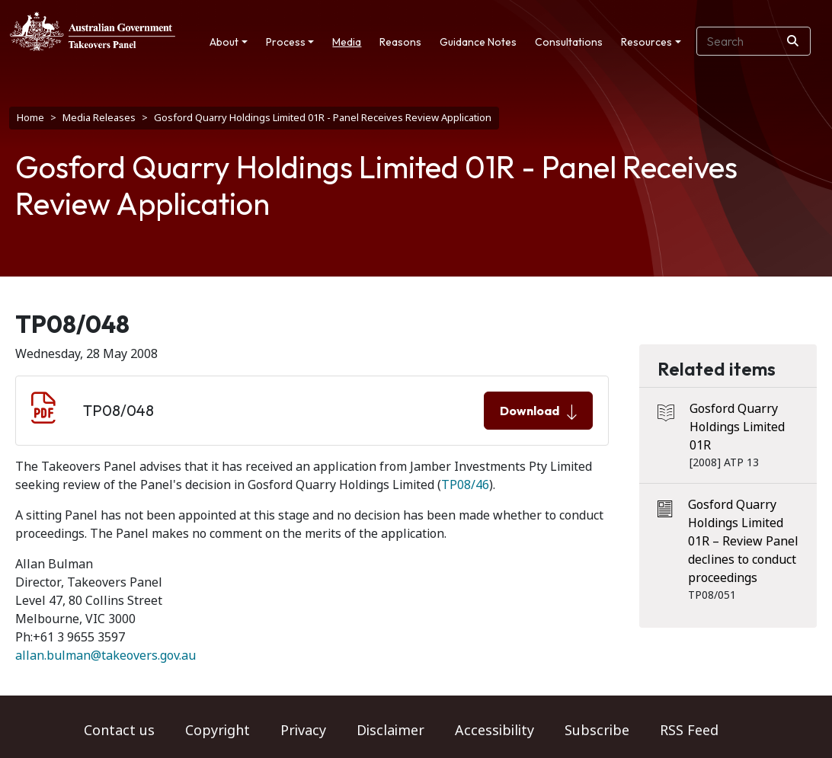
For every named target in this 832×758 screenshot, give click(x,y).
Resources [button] (646, 42)
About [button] (224, 42)
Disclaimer (390, 730)
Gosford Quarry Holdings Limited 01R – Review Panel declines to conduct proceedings (743, 541)
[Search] (792, 41)
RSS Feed (689, 730)
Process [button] (286, 42)
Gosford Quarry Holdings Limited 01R (737, 427)
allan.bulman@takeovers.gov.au (105, 655)
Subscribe (597, 730)
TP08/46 (465, 485)
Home (30, 117)
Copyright (217, 730)
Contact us (119, 730)
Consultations (569, 42)
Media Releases (99, 117)
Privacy (303, 730)
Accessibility (494, 730)
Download (538, 411)
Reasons (400, 42)
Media (346, 42)
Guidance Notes (478, 42)
